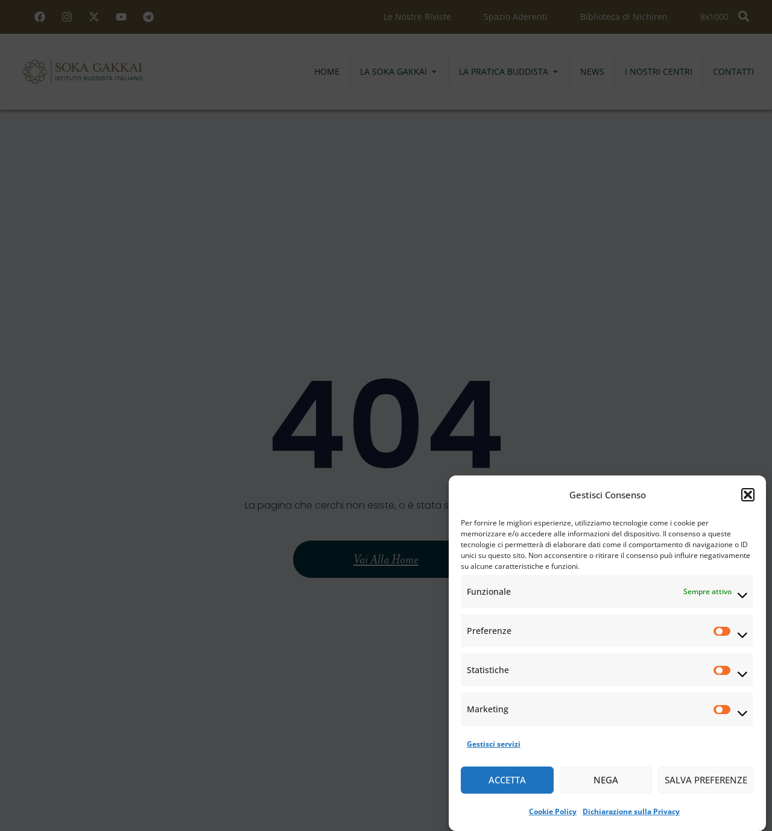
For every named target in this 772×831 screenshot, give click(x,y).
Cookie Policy (553, 812)
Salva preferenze (706, 780)
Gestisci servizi (493, 744)
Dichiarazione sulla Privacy (631, 812)
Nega (605, 780)
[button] (748, 495)
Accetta (507, 780)
